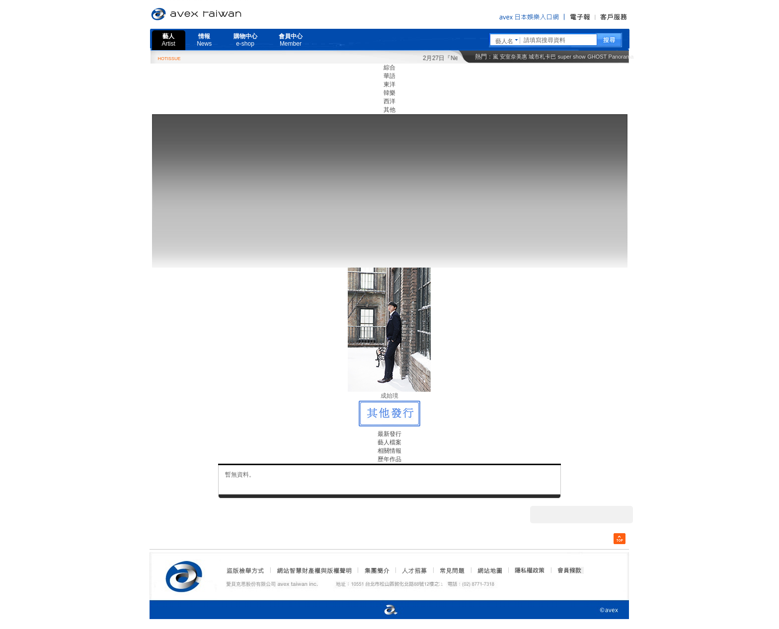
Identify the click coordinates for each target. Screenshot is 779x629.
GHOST (597, 57)
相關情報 (389, 450)
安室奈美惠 (513, 57)
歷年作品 (389, 459)
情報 (204, 40)
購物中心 (245, 40)
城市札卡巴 (542, 57)
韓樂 (389, 92)
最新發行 (389, 433)
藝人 (168, 40)
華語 (389, 75)
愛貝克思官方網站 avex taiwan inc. (224, 14)
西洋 (389, 101)
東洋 (389, 84)
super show (572, 57)
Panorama (621, 57)
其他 (389, 109)
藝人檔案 (389, 442)
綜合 (389, 67)
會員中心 (291, 40)
